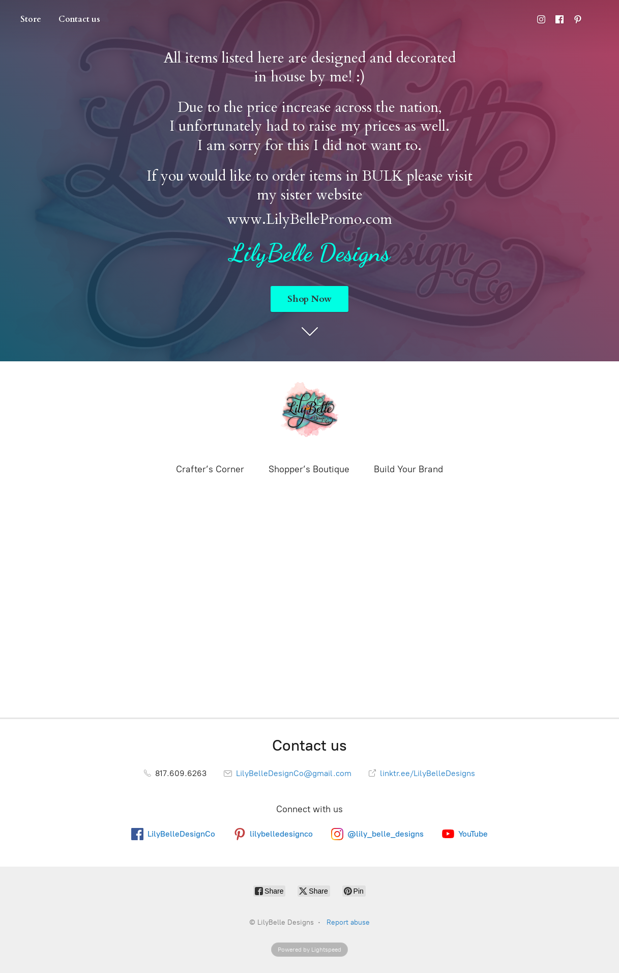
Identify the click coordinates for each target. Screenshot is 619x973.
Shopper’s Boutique (309, 469)
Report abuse (348, 922)
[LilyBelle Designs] (310, 411)
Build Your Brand (408, 469)
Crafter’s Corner (210, 469)
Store (30, 19)
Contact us (79, 19)
